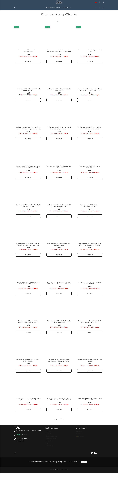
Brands (67, 7)
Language (80, 437)
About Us (48, 432)
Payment (48, 434)
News (47, 444)
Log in (79, 432)
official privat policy (73, 461)
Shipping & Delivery (51, 437)
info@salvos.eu (20, 440)
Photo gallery (49, 446)
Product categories (53, 7)
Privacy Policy (49, 441)
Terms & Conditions (51, 439)
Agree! (84, 462)
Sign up (79, 434)
